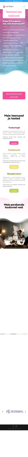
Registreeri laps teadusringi (14, 13)
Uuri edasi (14, 143)
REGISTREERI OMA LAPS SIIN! (14, 95)
